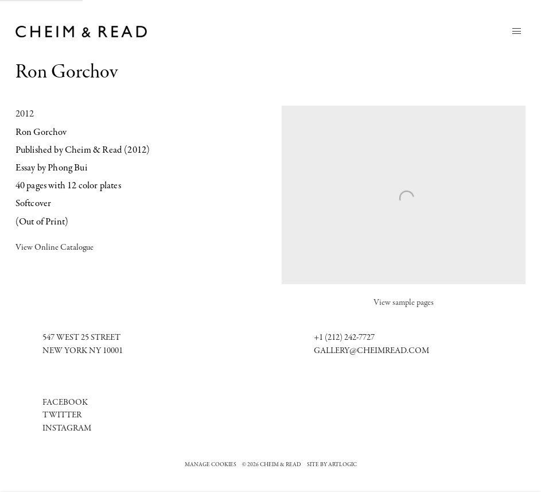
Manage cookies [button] (210, 465)
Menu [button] (516, 31)
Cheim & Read (82, 31)
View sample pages (403, 303)
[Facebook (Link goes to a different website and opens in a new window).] (65, 402)
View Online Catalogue (54, 247)
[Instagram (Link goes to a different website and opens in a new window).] (66, 428)
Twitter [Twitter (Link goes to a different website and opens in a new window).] (61, 415)
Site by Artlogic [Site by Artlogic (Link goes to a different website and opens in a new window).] (332, 465)
